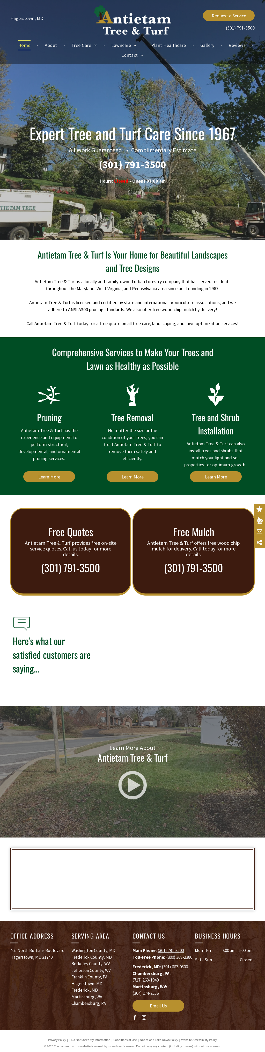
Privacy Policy (57, 1040)
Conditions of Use (125, 1040)
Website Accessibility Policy (199, 1040)
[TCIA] (91, 879)
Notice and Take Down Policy (159, 1040)
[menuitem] (25, 45)
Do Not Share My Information (91, 1040)
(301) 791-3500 (240, 28)
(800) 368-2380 (179, 957)
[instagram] (144, 1018)
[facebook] (134, 1018)
